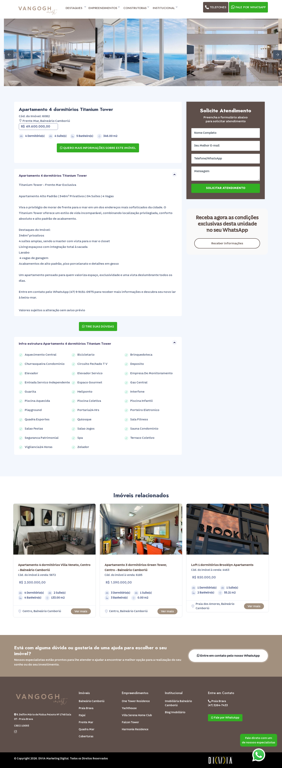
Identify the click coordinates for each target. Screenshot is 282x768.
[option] (49, 52)
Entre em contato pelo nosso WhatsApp (228, 655)
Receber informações (227, 243)
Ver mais (80, 611)
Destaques (75, 8)
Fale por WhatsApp (248, 7)
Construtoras (136, 8)
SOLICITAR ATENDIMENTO (225, 188)
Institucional (165, 8)
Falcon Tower (130, 722)
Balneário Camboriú (91, 701)
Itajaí (82, 715)
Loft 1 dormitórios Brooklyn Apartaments (222, 565)
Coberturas (86, 736)
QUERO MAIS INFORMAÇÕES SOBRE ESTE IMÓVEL (98, 147)
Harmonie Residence (135, 729)
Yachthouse (129, 708)
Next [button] (275, 52)
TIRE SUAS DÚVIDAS (98, 326)
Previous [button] (7, 52)
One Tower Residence (136, 701)
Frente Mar (86, 722)
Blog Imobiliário (175, 712)
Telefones (215, 7)
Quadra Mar (86, 729)
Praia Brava (86, 708)
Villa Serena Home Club (137, 715)
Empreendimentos (104, 8)
